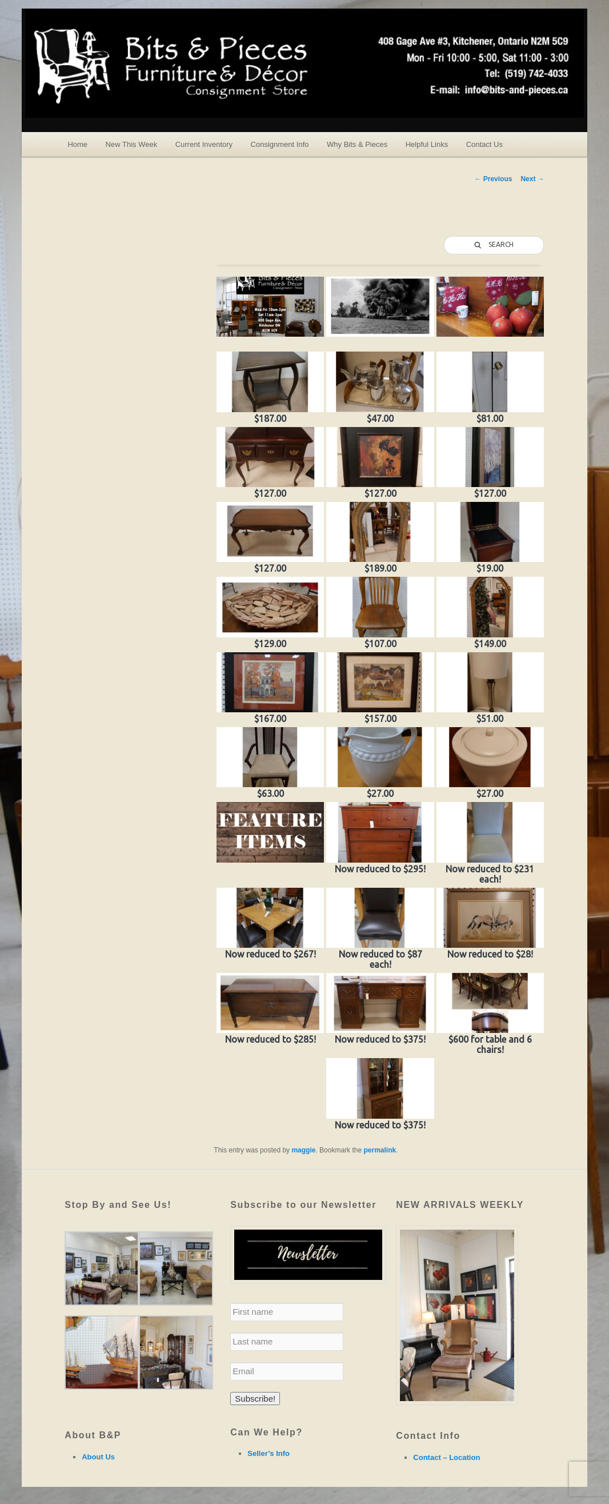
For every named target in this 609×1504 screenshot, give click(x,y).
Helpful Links (427, 144)
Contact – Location (446, 1457)
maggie (303, 1150)
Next (532, 179)
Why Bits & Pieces (357, 144)
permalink (379, 1150)
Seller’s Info (268, 1453)
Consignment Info (280, 144)
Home (77, 144)
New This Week (132, 144)
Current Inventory (204, 144)
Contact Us (484, 144)
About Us (98, 1457)
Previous (493, 179)
